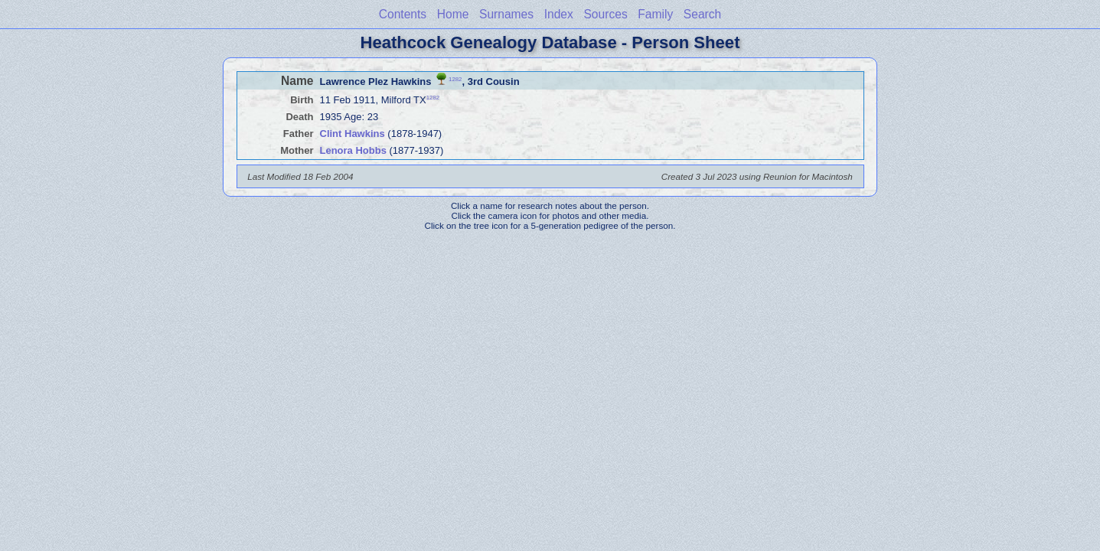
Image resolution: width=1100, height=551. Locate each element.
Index (558, 14)
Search (702, 14)
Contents (402, 14)
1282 (455, 78)
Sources (605, 14)
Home (453, 14)
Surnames (506, 14)
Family (655, 14)
